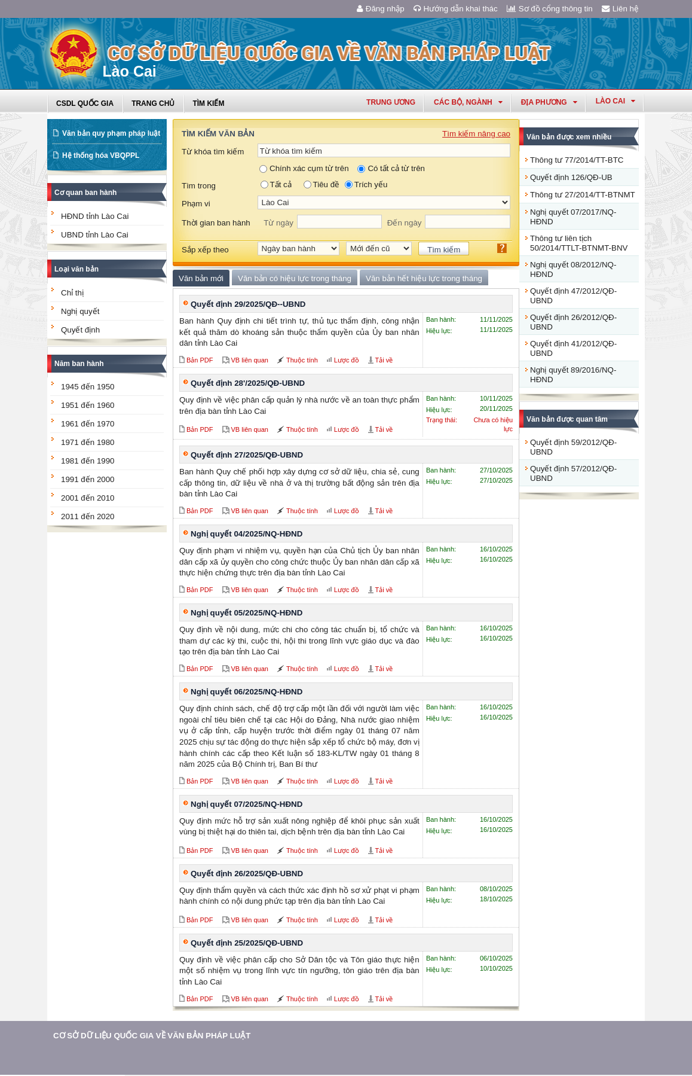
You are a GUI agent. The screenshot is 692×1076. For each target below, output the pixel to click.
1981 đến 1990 (88, 460)
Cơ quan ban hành (85, 192)
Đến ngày (404, 222)
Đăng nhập (381, 8)
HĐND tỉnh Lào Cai (94, 216)
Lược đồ (346, 360)
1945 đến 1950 (88, 386)
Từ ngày (278, 222)
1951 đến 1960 (88, 405)
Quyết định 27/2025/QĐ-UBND (247, 454)
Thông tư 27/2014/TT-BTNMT (582, 194)
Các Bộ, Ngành (468, 102)
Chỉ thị (72, 292)
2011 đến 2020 (88, 516)
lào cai (615, 101)
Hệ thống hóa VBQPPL (100, 155)
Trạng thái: (441, 419)
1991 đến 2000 (88, 479)
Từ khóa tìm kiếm (213, 151)
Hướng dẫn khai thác (456, 8)
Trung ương (390, 102)
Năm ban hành (79, 363)
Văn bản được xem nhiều (568, 137)
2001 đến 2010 (88, 497)
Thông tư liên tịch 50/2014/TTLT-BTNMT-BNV (578, 243)
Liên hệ (620, 8)
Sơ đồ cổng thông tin (550, 8)
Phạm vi (196, 203)
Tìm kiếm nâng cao (476, 133)
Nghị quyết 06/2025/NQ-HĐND (246, 691)
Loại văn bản (76, 269)
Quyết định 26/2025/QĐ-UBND (247, 873)
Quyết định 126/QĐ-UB (571, 177)
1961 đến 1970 (88, 423)
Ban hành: (441, 319)
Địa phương (549, 102)
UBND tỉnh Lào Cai (94, 234)
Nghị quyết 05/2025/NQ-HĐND (246, 612)
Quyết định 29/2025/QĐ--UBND (248, 304)
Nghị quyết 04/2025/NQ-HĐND (246, 533)
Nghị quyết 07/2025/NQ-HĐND (246, 804)
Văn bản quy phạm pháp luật (111, 133)
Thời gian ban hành (216, 222)
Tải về (384, 360)
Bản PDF (199, 360)
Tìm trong (199, 185)
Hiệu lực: (439, 330)
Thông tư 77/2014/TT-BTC (576, 160)
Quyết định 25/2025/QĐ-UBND (247, 942)
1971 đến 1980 (88, 442)
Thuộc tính (302, 360)
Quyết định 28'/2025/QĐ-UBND (248, 383)
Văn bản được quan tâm (567, 419)
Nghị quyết (80, 311)
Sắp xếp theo (205, 249)
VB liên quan (249, 360)
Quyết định (80, 329)
